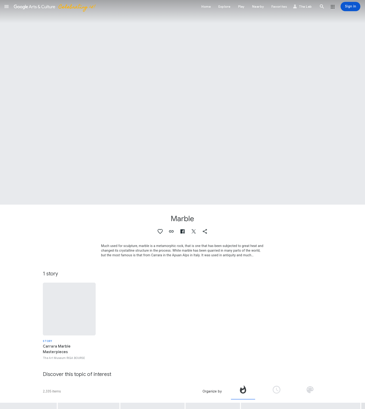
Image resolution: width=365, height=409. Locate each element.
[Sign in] (350, 6)
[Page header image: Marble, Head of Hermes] (182, 102)
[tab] (243, 391)
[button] (6, 6)
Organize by (212, 391)
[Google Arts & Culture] (54, 6)
